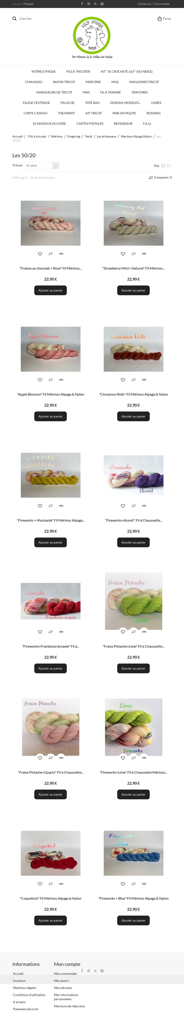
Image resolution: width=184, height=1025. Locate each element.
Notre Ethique (44, 71)
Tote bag (92, 103)
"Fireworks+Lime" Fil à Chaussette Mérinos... (133, 772)
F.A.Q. (147, 123)
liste (169, 165)
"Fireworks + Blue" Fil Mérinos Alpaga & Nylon (133, 898)
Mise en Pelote (124, 113)
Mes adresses (63, 988)
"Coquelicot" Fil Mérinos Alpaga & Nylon (50, 898)
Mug (115, 82)
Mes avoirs (61, 980)
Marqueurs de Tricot (54, 92)
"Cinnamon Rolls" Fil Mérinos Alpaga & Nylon (133, 394)
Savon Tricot (64, 82)
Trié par (17, 165)
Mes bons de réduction (69, 1006)
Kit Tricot (94, 113)
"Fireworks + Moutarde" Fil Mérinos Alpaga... (50, 520)
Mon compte (67, 964)
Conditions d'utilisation (28, 995)
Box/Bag (154, 113)
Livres (156, 103)
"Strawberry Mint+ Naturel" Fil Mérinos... (133, 268)
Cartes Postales (90, 123)
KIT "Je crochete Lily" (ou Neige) (127, 71)
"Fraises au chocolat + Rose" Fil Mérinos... (50, 268)
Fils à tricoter (78, 71)
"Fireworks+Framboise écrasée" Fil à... (50, 646)
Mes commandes (65, 973)
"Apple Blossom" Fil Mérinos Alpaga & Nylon (50, 394)
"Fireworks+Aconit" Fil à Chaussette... (133, 520)
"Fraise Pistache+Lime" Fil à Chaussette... (133, 646)
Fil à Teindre (110, 92)
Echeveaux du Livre (49, 123)
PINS (86, 92)
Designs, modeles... (125, 103)
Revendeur (123, 123)
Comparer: (162, 177)
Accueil (17, 136)
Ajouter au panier (50, 290)
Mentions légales (24, 988)
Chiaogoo (33, 82)
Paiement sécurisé (25, 1009)
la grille (163, 165)
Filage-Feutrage (36, 103)
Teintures (140, 92)
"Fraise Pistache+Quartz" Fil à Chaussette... (50, 772)
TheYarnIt (66, 113)
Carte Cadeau (35, 113)
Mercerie (93, 82)
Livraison (19, 980)
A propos (19, 1002)
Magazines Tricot (144, 82)
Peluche (68, 103)
